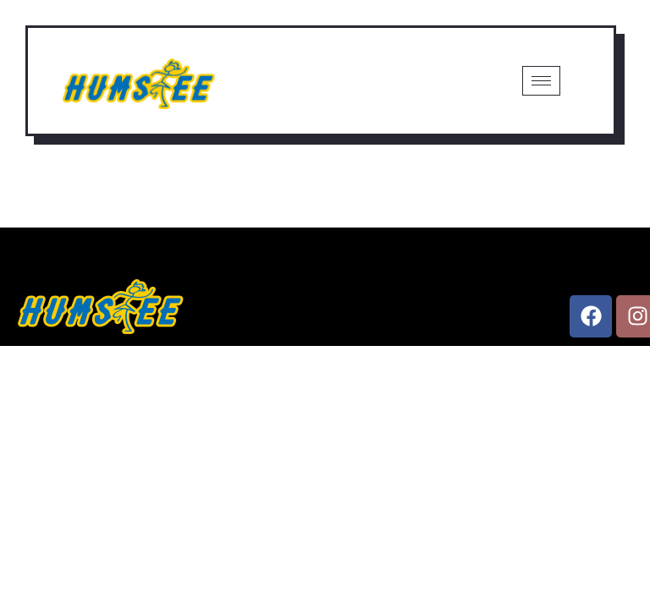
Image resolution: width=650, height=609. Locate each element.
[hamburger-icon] (541, 81)
